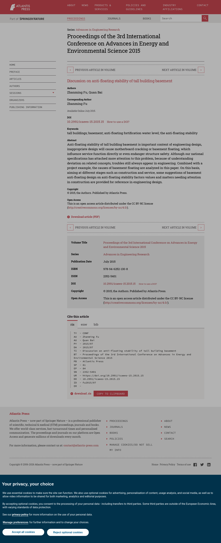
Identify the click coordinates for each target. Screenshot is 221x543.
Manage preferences (15, 523)
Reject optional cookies (68, 532)
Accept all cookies (23, 532)
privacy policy (20, 515)
